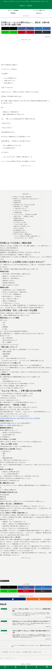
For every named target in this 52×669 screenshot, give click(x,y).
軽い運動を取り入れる (19, 230)
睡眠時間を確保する (19, 220)
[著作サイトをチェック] (13, 599)
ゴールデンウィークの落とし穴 (21, 210)
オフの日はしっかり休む (20, 222)
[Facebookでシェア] (26, 28)
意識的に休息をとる (19, 218)
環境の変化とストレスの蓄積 (21, 206)
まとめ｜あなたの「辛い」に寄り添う (24, 238)
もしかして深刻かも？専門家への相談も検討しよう (27, 236)
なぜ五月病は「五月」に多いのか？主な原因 (24, 204)
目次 (24, 194)
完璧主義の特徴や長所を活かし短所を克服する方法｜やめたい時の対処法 (20, 419)
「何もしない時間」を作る (20, 224)
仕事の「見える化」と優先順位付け (22, 234)
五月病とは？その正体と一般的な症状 (22, 196)
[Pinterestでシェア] (26, 32)
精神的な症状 (17, 202)
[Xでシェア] (9, 28)
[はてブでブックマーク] (42, 28)
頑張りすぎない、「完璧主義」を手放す (24, 216)
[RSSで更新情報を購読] (39, 599)
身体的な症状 (17, 200)
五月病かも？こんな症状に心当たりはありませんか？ (26, 198)
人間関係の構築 (18, 212)
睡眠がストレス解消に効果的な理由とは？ (11, 426)
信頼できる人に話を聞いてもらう (22, 226)
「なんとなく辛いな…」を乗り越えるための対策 (25, 214)
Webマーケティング (4, 581)
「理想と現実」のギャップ (20, 208)
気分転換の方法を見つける (20, 232)
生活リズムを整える (19, 228)
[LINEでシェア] (9, 32)
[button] (42, 32)
